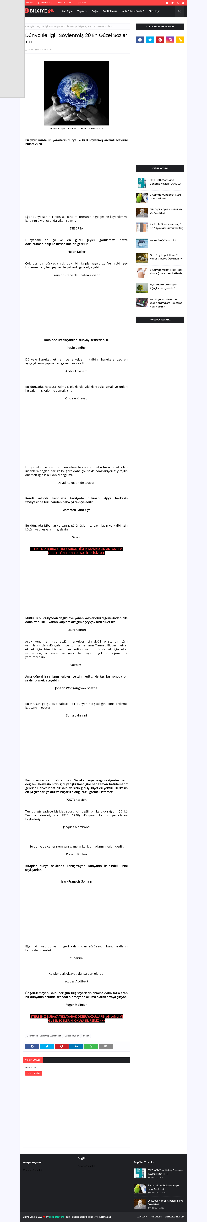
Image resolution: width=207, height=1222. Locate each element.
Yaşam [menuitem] (80, 11)
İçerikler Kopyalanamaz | (99, 1216)
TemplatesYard (56, 1216)
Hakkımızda (156, 1217)
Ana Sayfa (29, 26)
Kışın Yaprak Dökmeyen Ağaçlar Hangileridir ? (163, 286)
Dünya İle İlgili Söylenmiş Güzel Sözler (53, 26)
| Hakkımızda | (45, 2)
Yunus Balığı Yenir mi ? (163, 240)
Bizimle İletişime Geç (174, 1217)
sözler (86, 1035)
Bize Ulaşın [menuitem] (154, 11)
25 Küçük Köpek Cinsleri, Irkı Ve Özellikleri (166, 211)
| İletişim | (82, 2)
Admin (30, 49)
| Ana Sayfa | (29, 2)
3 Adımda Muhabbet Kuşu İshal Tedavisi (165, 196)
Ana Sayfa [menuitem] (67, 11)
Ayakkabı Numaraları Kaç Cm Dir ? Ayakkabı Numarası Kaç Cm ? (167, 228)
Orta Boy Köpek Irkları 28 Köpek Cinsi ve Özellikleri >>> (166, 256)
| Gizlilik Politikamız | (65, 2)
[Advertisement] (76, 172)
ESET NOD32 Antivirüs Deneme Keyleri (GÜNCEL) (165, 181)
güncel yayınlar (72, 1035)
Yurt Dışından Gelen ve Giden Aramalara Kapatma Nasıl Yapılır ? (166, 303)
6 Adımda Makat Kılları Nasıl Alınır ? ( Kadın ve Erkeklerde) (167, 271)
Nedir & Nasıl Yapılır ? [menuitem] (132, 11)
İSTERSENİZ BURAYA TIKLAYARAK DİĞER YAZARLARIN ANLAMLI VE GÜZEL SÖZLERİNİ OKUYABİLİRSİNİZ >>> (76, 551)
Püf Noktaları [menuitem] (110, 11)
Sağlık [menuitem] (95, 11)
